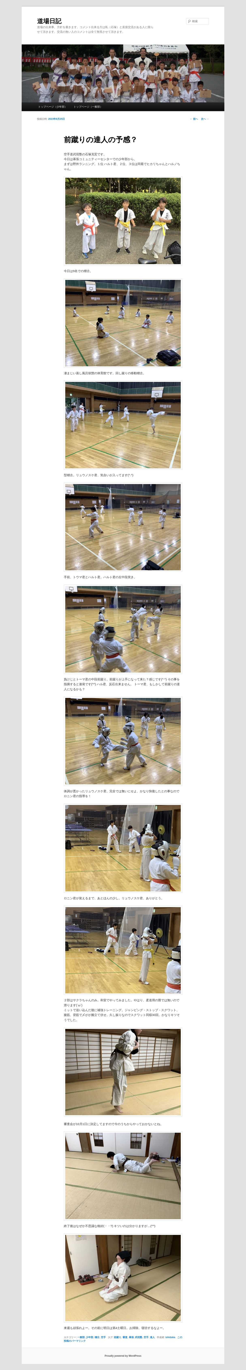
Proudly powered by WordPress (123, 1355)
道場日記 (49, 21)
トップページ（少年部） (52, 106)
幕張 (131, 1337)
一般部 (81, 1337)
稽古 (97, 1337)
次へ (205, 119)
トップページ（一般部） (88, 106)
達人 (152, 1337)
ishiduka (170, 1337)
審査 (125, 1337)
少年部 (89, 1337)
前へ (194, 119)
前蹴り (117, 1337)
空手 (103, 1337)
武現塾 (138, 1337)
